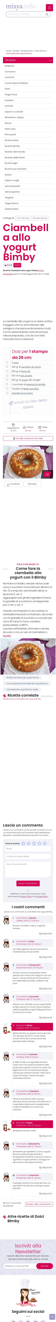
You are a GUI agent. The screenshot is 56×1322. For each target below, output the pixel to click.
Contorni (9, 77)
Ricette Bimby (27, 51)
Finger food (11, 94)
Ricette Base (12, 140)
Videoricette (11, 209)
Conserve (10, 71)
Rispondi (45, 933)
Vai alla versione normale (28, 438)
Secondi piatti (12, 186)
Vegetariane (12, 203)
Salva (32, 484)
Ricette (16, 51)
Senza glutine (12, 191)
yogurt (24, 380)
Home (8, 51)
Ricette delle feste (15, 157)
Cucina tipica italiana (16, 83)
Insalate (9, 100)
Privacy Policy (26, 896)
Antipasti (9, 66)
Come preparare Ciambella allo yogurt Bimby (27, 684)
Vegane (9, 197)
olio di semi (26, 375)
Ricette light (11, 163)
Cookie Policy (42, 896)
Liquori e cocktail (14, 111)
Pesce (8, 123)
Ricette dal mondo (15, 151)
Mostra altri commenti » (39, 1204)
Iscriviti (44, 1266)
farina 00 (25, 371)
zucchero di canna (31, 367)
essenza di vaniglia (35, 384)
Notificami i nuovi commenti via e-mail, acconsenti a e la (28, 895)
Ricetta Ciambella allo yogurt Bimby (22, 678)
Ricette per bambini (15, 169)
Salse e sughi (12, 180)
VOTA (17, 265)
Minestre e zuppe (14, 117)
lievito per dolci (31, 389)
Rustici (8, 174)
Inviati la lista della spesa (27, 403)
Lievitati (9, 106)
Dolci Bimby (40, 51)
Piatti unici (10, 129)
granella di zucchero (22, 393)
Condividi (13, 484)
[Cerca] (25, 14)
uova (16, 362)
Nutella (7, 635)
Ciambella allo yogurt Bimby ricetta (22, 689)
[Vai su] (52, 1317)
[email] (21, 1266)
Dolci (7, 88)
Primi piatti (10, 134)
